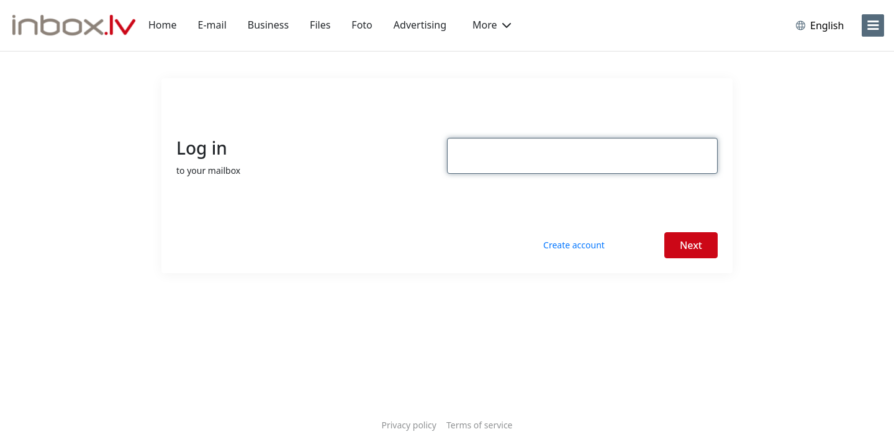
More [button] (491, 25)
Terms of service (479, 425)
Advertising (420, 25)
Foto (361, 25)
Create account (574, 245)
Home (162, 25)
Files (320, 25)
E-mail (212, 25)
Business (268, 25)
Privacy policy (408, 425)
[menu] (873, 25)
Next (691, 245)
